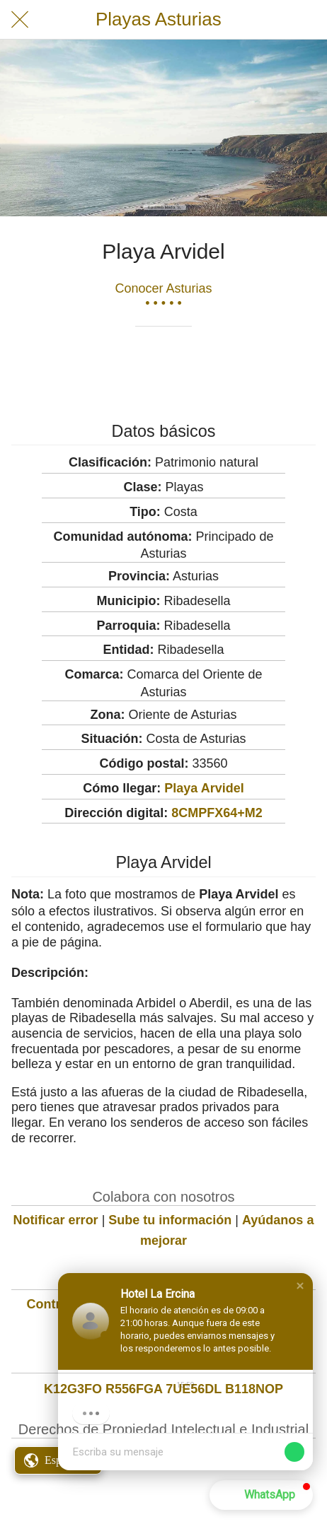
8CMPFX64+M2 (217, 813)
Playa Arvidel (203, 788)
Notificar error (55, 1220)
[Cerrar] (19, 19)
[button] (300, 1286)
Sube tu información (169, 1220)
